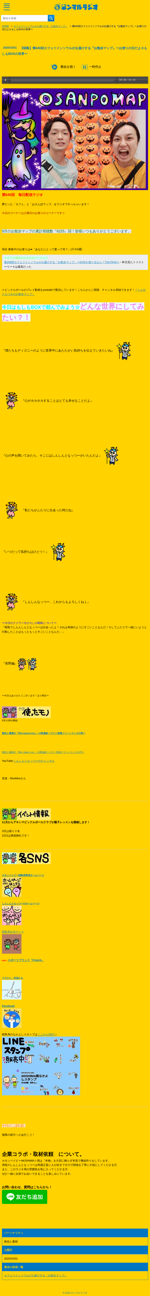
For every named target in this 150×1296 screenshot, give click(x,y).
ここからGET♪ (46, 1034)
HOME (5, 26)
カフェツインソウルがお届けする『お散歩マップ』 (40, 26)
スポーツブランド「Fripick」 (26, 960)
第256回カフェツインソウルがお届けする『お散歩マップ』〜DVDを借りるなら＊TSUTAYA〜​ (61, 262)
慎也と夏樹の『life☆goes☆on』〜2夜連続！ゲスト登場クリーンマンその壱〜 (43, 733)
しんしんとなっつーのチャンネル (33, 760)
